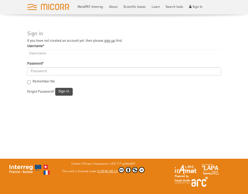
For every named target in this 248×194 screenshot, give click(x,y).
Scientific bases (134, 7)
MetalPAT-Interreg (90, 7)
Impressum (101, 163)
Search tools (174, 7)
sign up (109, 41)
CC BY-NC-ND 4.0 (121, 170)
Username (35, 46)
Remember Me (41, 82)
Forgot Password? (40, 91)
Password (35, 63)
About (113, 7)
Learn (156, 7)
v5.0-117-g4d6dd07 (122, 163)
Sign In (196, 7)
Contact (75, 163)
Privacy (87, 163)
